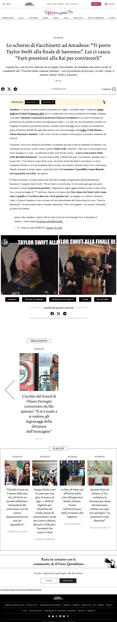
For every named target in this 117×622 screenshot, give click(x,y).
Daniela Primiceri (46, 539)
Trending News (7, 18)
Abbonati (96, 4)
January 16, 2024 (54, 227)
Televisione (33, 18)
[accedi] (109, 4)
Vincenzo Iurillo (100, 528)
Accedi (49, 581)
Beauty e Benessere (96, 18)
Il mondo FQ (75, 4)
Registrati (68, 581)
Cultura (112, 18)
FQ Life (21, 18)
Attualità (58, 38)
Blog (55, 4)
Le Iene (85, 299)
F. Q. (60, 81)
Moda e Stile (78, 18)
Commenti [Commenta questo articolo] (109, 89)
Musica (56, 18)
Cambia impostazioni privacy (50, 605)
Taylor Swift (103, 299)
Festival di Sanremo (34, 299)
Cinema (45, 18)
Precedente (39, 340)
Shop (67, 4)
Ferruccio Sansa (18, 532)
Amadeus (12, 299)
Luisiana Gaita (73, 524)
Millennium (61, 4)
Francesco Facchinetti (62, 299)
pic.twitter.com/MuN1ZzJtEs (49, 221)
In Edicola (49, 4)
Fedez (83, 130)
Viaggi (66, 18)
